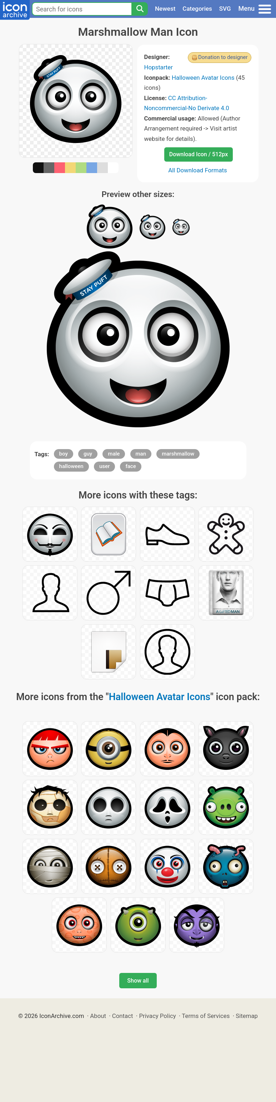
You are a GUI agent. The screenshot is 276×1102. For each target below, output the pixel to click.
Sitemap (247, 1015)
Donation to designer (223, 57)
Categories (197, 8)
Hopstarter (158, 67)
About (98, 1015)
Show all (138, 980)
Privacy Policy (157, 1015)
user (104, 466)
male (114, 454)
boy (63, 454)
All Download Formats (197, 170)
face (130, 466)
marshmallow (178, 454)
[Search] (139, 9)
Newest (165, 8)
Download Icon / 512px (198, 154)
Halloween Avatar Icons (203, 77)
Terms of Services (206, 1015)
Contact (122, 1015)
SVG (225, 8)
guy (88, 454)
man (141, 454)
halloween (71, 466)
